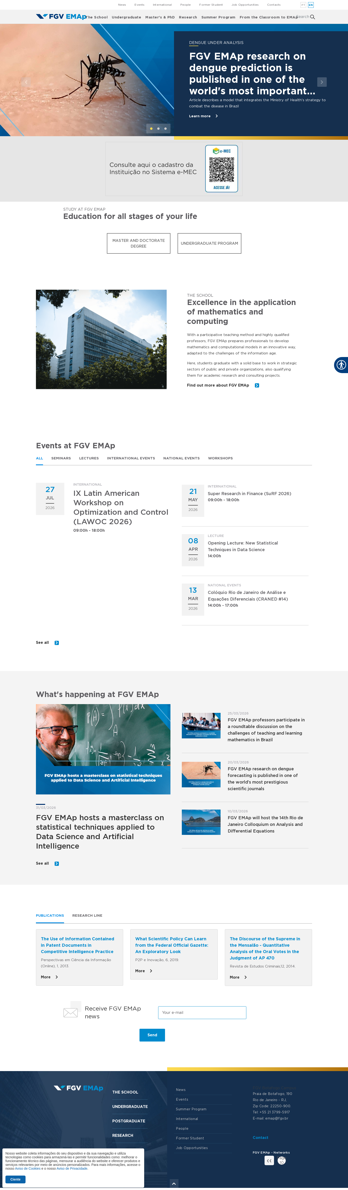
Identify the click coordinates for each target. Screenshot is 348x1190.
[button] (26, 82)
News (122, 4)
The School (96, 16)
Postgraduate (128, 1123)
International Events (131, 458)
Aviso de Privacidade (72, 1168)
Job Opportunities (245, 4)
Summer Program (218, 16)
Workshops (220, 458)
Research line (87, 917)
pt (303, 5)
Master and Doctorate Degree (139, 243)
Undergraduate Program (209, 243)
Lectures (89, 458)
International (162, 4)
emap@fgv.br (276, 1120)
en (311, 5)
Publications (50, 917)
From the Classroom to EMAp (269, 16)
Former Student (211, 4)
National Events (181, 458)
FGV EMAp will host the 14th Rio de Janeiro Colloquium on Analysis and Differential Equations (265, 825)
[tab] (39, 458)
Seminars (61, 458)
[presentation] (96, 1039)
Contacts (274, 4)
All (39, 458)
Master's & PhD (160, 16)
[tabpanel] (174, 565)
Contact (260, 1140)
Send (152, 1037)
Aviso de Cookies (27, 1168)
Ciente (15, 1179)
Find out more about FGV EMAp (223, 385)
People (185, 4)
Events (139, 4)
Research (188, 16)
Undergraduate (126, 16)
